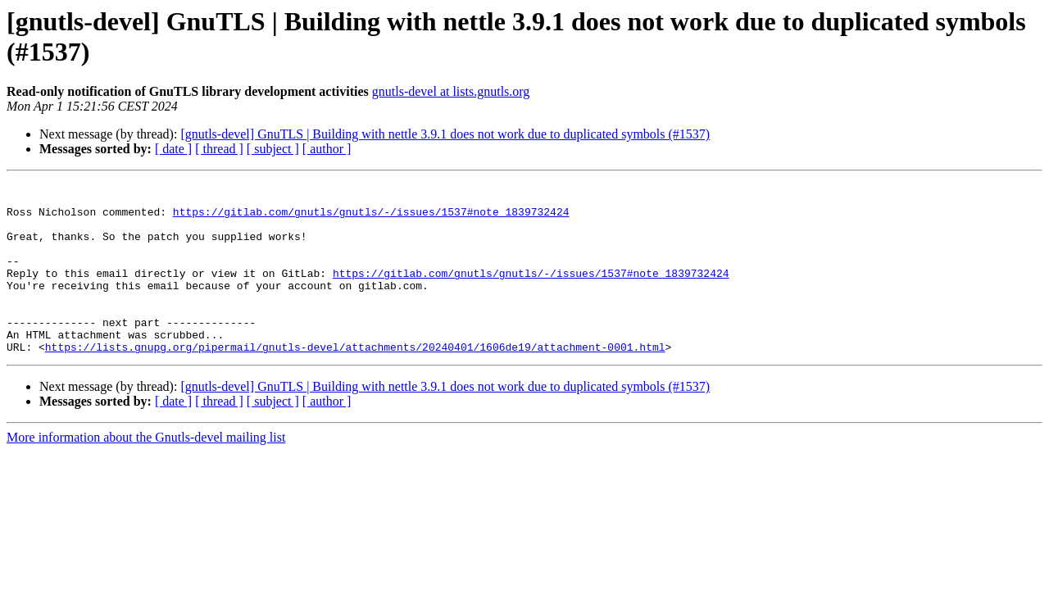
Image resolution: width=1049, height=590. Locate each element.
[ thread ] (219, 149)
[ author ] (327, 149)
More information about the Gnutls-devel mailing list (146, 472)
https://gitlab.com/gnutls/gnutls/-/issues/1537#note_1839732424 (371, 218)
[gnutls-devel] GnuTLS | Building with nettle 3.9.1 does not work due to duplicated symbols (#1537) (445, 134)
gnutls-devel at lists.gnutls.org (451, 91)
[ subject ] (273, 149)
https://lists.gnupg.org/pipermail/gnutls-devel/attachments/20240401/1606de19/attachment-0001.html (355, 381)
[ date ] (173, 149)
